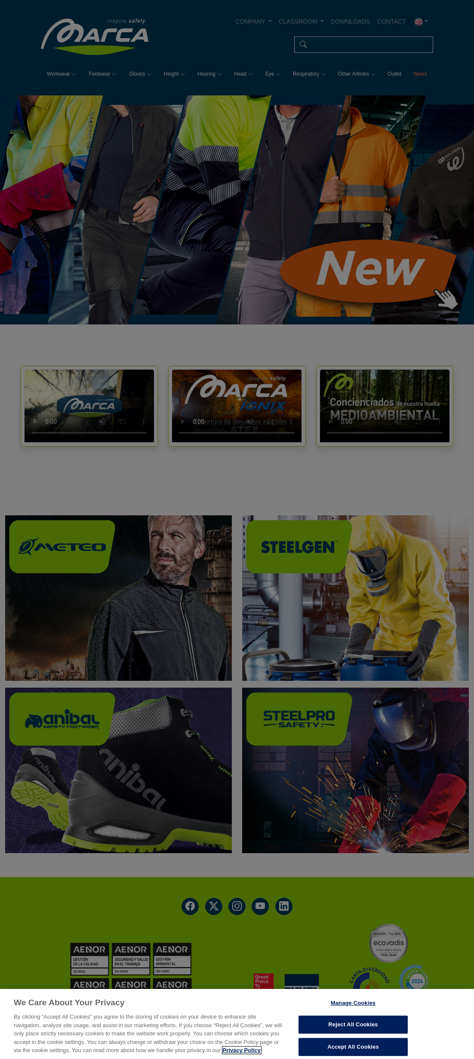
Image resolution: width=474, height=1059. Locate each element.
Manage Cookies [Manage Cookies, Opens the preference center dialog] (353, 1003)
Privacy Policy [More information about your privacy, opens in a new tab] (242, 1050)
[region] (237, 1024)
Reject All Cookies (353, 1024)
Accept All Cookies (353, 1047)
